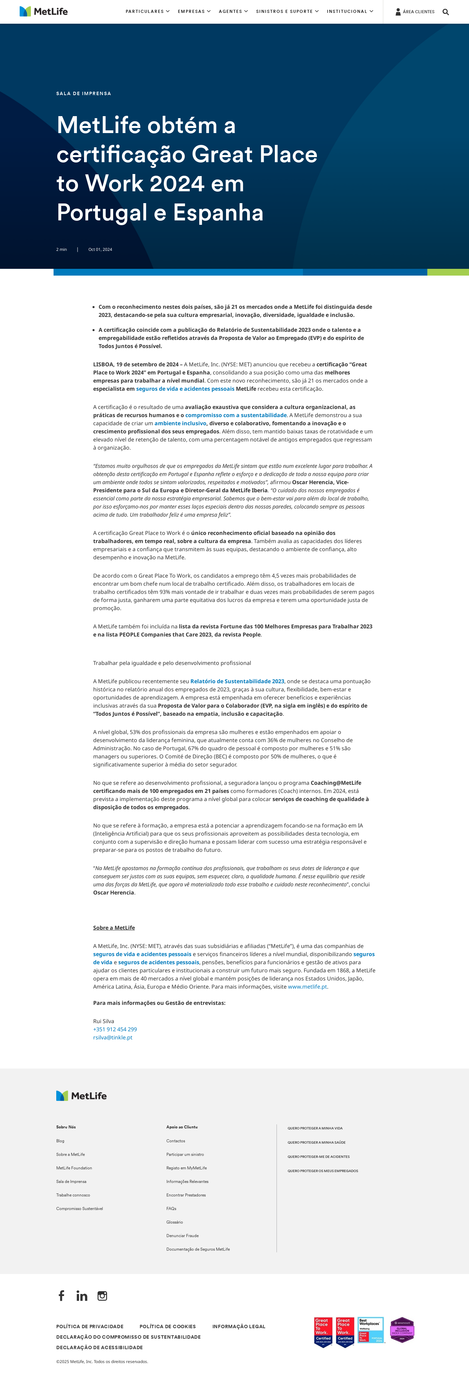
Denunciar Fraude (182, 1236)
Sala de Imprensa (71, 1182)
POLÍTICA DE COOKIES (168, 1327)
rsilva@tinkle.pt (112, 1037)
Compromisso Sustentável (79, 1209)
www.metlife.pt (307, 986)
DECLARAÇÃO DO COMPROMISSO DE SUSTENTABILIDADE (128, 1337)
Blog (60, 1141)
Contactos (175, 1141)
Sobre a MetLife (70, 1155)
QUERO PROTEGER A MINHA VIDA (315, 1128)
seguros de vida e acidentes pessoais (142, 954)
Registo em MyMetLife (186, 1168)
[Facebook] (61, 1296)
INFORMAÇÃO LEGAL (239, 1327)
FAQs (171, 1209)
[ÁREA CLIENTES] (414, 11)
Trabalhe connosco (73, 1195)
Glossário (174, 1223)
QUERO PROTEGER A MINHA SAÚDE (317, 1143)
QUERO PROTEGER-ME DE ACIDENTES (319, 1157)
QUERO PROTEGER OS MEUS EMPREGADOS (323, 1171)
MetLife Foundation (74, 1168)
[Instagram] (102, 1296)
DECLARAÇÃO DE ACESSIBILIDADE (99, 1348)
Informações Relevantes (187, 1182)
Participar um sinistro (185, 1155)
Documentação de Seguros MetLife (198, 1250)
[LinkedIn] (82, 1296)
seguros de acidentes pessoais (158, 962)
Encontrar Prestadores (186, 1195)
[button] (148, 12)
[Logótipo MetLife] (81, 1099)
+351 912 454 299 (115, 1029)
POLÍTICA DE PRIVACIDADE (89, 1327)
